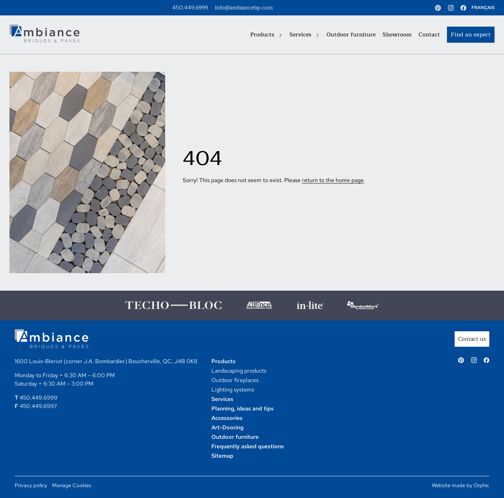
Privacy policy (31, 485)
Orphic (481, 485)
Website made (448, 485)
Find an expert (471, 34)
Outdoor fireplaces (235, 380)
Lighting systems (232, 389)
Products (266, 34)
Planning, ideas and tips (242, 408)
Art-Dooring (227, 427)
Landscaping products (238, 370)
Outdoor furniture (351, 34)
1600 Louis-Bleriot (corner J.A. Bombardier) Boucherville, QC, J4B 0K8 (106, 361)
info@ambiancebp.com (244, 8)
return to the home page (333, 180)
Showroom (397, 34)
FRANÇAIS (483, 8)
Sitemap (222, 455)
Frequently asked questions (247, 446)
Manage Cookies (71, 485)
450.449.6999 (190, 8)
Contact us (472, 339)
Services (304, 34)
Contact (429, 34)
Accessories (227, 418)
